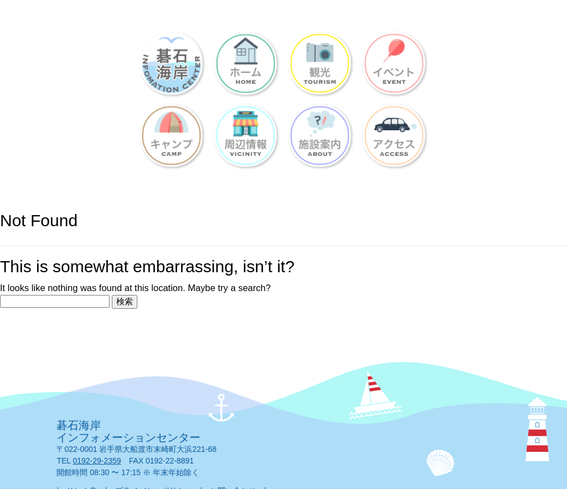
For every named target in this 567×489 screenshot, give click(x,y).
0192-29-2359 (97, 460)
